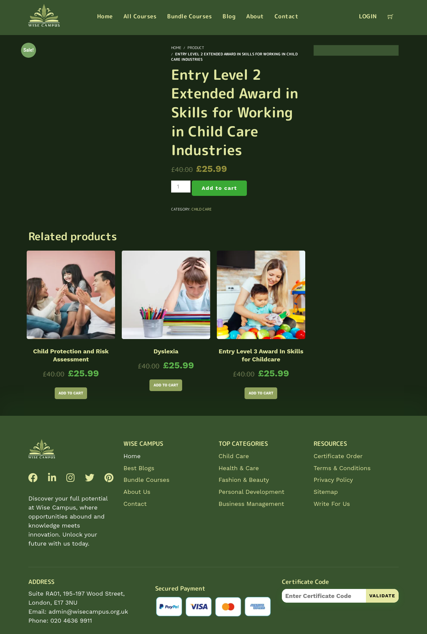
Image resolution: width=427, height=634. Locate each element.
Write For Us (332, 503)
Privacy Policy (333, 479)
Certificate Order (338, 455)
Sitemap (326, 491)
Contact (135, 503)
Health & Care (239, 467)
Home (131, 455)
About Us (136, 491)
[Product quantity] (180, 187)
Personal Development (251, 491)
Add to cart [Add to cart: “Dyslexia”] (165, 385)
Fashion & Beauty (244, 479)
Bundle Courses (146, 479)
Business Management (251, 503)
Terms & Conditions (342, 467)
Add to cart (219, 188)
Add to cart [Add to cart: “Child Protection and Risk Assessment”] (71, 393)
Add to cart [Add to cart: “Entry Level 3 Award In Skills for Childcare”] (261, 393)
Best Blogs (138, 467)
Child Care (201, 209)
